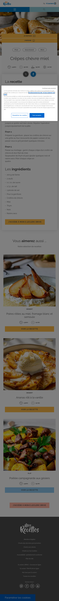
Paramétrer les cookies (19, 115)
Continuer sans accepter (49, 88)
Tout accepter (36, 115)
